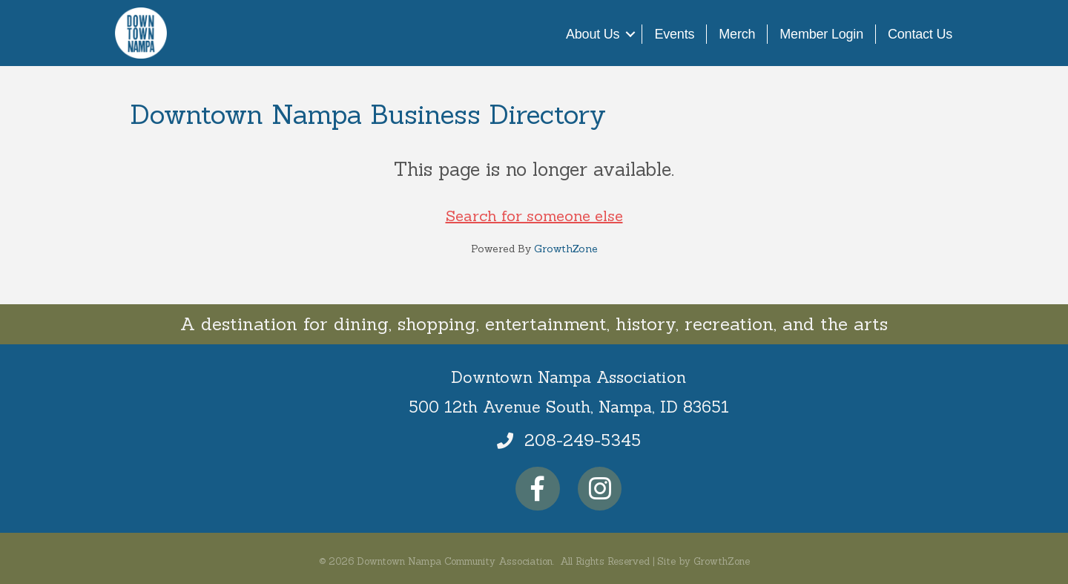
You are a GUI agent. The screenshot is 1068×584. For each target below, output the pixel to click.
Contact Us (920, 34)
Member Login (821, 34)
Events (674, 34)
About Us (592, 34)
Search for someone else (534, 215)
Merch (737, 34)
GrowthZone (566, 248)
